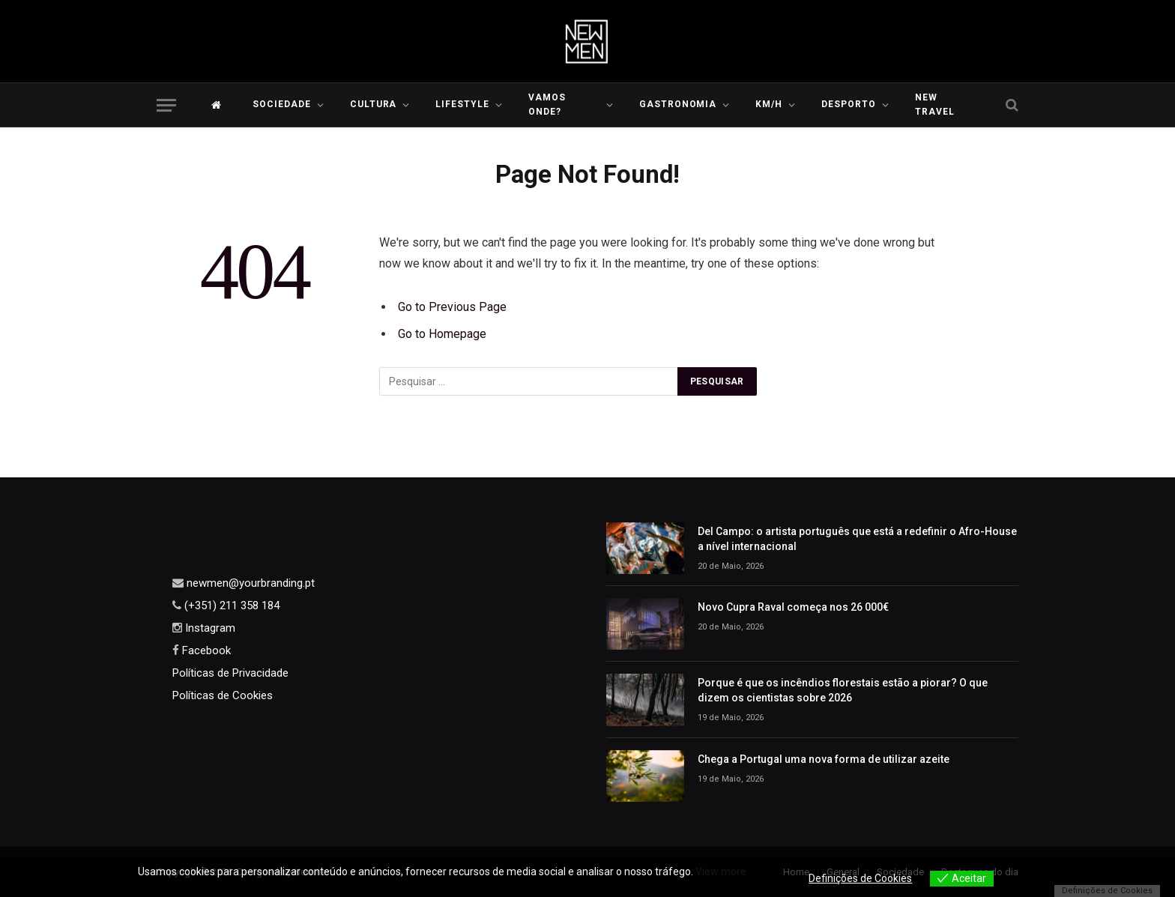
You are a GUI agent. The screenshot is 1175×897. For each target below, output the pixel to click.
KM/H (768, 104)
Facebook (205, 650)
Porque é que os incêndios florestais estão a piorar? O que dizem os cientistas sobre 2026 (843, 690)
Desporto (848, 104)
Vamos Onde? (547, 104)
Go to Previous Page (452, 307)
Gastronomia (678, 104)
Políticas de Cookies (222, 695)
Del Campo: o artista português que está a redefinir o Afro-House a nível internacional (857, 538)
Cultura (373, 104)
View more (720, 872)
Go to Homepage (442, 334)
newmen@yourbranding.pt (249, 583)
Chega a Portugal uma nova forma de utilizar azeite (823, 759)
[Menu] (166, 105)
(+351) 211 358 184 (230, 605)
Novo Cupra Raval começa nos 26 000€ (793, 607)
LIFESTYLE (462, 104)
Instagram (208, 628)
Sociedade (282, 104)
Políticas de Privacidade (230, 673)
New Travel (935, 104)
